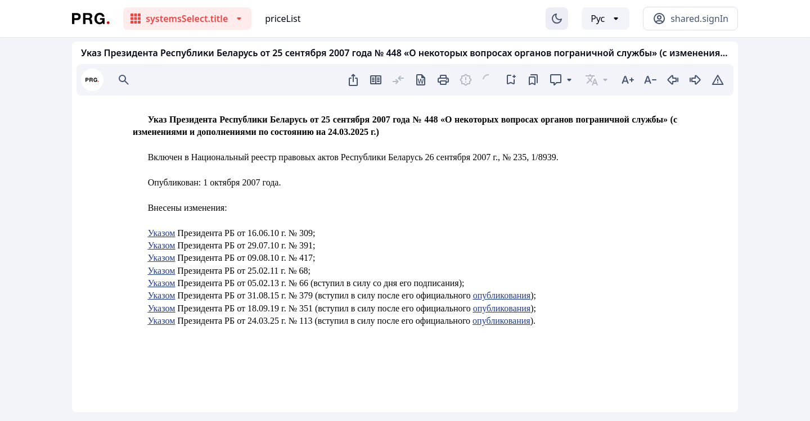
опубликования (502, 295)
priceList (282, 18)
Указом (162, 233)
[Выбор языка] (605, 18)
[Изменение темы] (557, 18)
